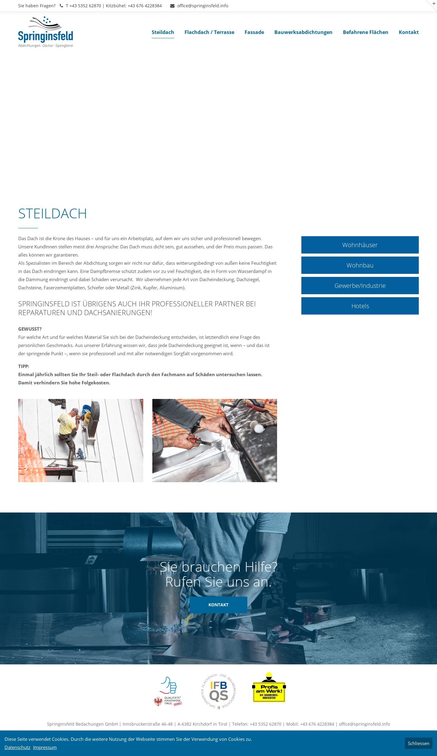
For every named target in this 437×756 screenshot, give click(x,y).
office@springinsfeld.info (199, 6)
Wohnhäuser (360, 245)
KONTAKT (218, 605)
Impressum (45, 747)
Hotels (360, 306)
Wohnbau (360, 265)
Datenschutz (17, 747)
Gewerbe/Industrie (360, 285)
